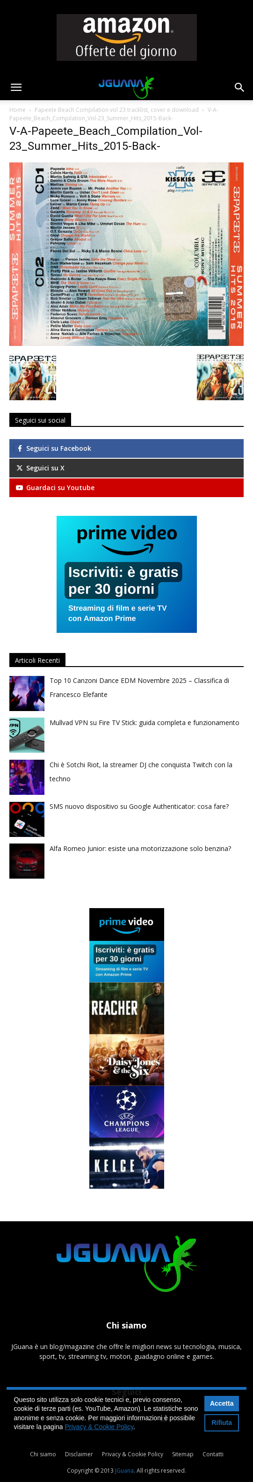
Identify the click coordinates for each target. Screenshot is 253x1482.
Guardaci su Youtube (54, 487)
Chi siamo (43, 1454)
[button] (16, 87)
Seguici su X (40, 467)
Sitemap (183, 1454)
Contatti (213, 1454)
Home (17, 110)
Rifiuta (221, 1422)
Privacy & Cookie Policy (132, 1454)
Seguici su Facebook (53, 448)
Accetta (222, 1403)
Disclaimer (79, 1454)
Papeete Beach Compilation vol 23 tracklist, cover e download (117, 110)
